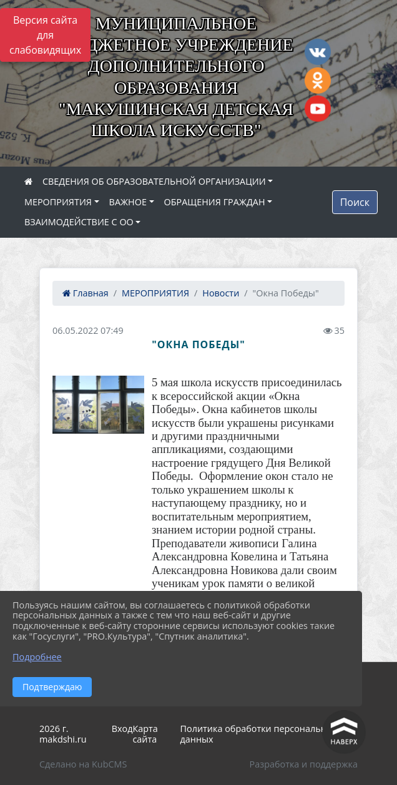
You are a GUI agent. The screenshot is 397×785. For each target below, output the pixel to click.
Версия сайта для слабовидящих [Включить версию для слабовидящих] (45, 35)
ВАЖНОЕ (128, 202)
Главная (85, 293)
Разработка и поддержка (304, 764)
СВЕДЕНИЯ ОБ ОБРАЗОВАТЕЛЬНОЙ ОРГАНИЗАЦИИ (154, 181)
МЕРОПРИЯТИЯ (58, 202)
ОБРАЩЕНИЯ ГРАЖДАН (214, 202)
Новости (220, 293)
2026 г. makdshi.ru (63, 734)
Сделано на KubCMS (83, 764)
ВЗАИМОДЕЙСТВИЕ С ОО (79, 222)
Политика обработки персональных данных (259, 734)
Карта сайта (144, 734)
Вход (122, 728)
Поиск (355, 202)
